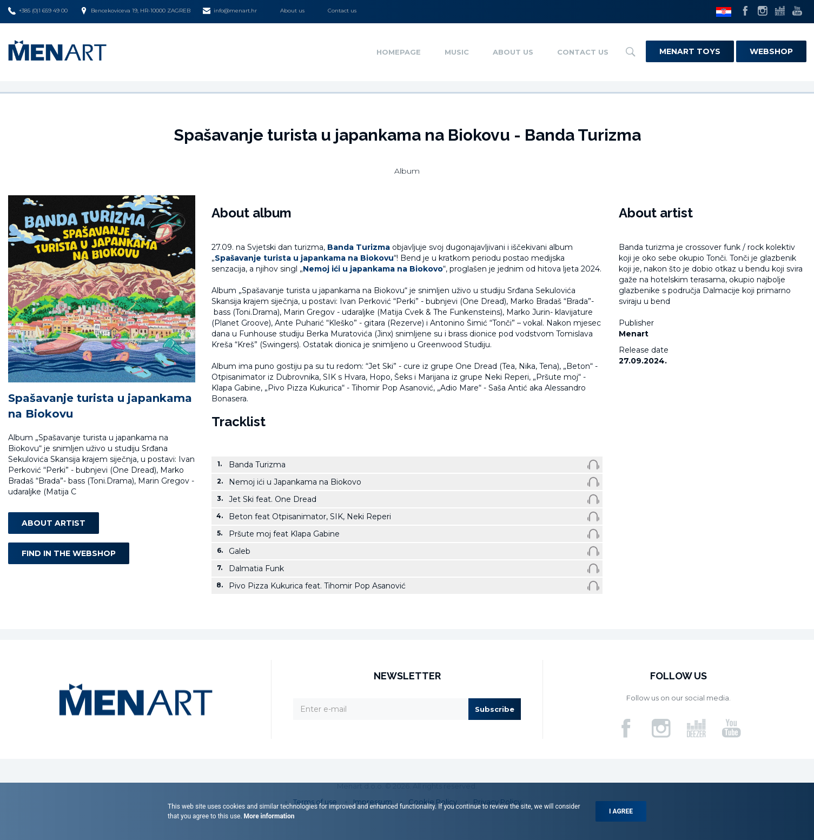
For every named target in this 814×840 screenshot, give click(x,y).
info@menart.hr (230, 11)
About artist (53, 523)
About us (292, 10)
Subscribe (494, 709)
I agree (621, 811)
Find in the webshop (69, 553)
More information (268, 816)
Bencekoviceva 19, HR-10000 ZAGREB (135, 11)
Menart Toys (689, 51)
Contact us (342, 10)
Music (457, 52)
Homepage (398, 52)
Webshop (771, 51)
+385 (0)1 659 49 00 (38, 11)
